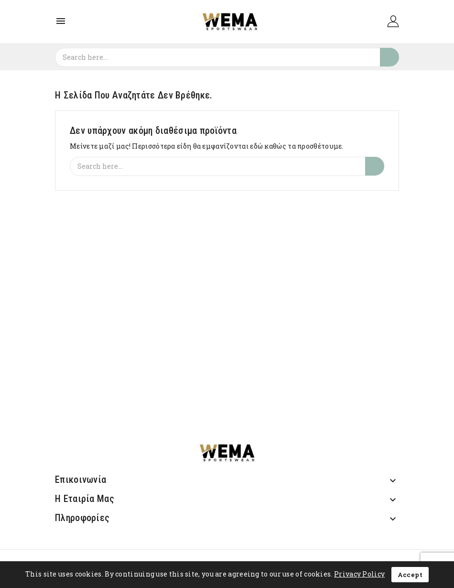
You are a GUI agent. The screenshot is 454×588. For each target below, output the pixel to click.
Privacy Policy (359, 573)
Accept (410, 574)
